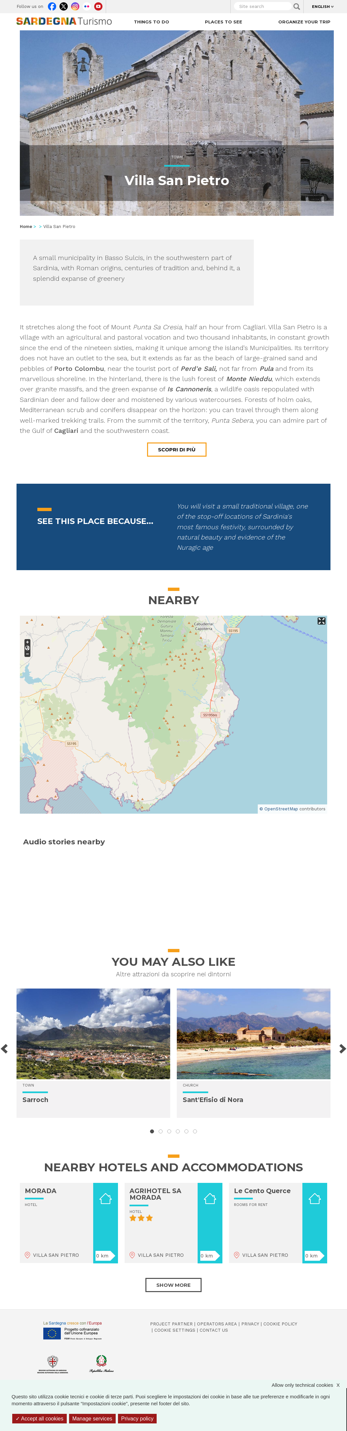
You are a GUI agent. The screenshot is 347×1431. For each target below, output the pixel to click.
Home (26, 226)
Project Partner (171, 1323)
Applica (296, 6)
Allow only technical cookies (309, 1385)
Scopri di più (177, 449)
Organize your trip (304, 21)
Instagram (75, 5)
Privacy (250, 1323)
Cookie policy (280, 1323)
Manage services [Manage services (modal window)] (92, 1418)
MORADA (41, 1191)
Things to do (151, 21)
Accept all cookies (39, 1418)
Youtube (98, 5)
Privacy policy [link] (137, 1418)
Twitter (63, 5)
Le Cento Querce (262, 1191)
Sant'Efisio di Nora (213, 1100)
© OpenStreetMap (278, 808)
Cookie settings (174, 1330)
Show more (173, 1285)
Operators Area (217, 1323)
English (321, 6)
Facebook (52, 5)
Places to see (223, 21)
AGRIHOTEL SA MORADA (155, 1194)
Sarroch (35, 1100)
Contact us (214, 1330)
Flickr (87, 5)
